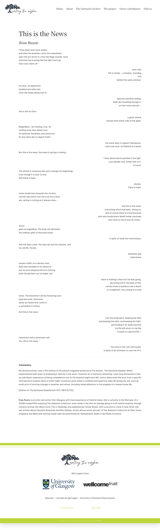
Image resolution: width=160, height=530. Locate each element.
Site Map (96, 508)
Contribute (98, 521)
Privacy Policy (66, 508)
